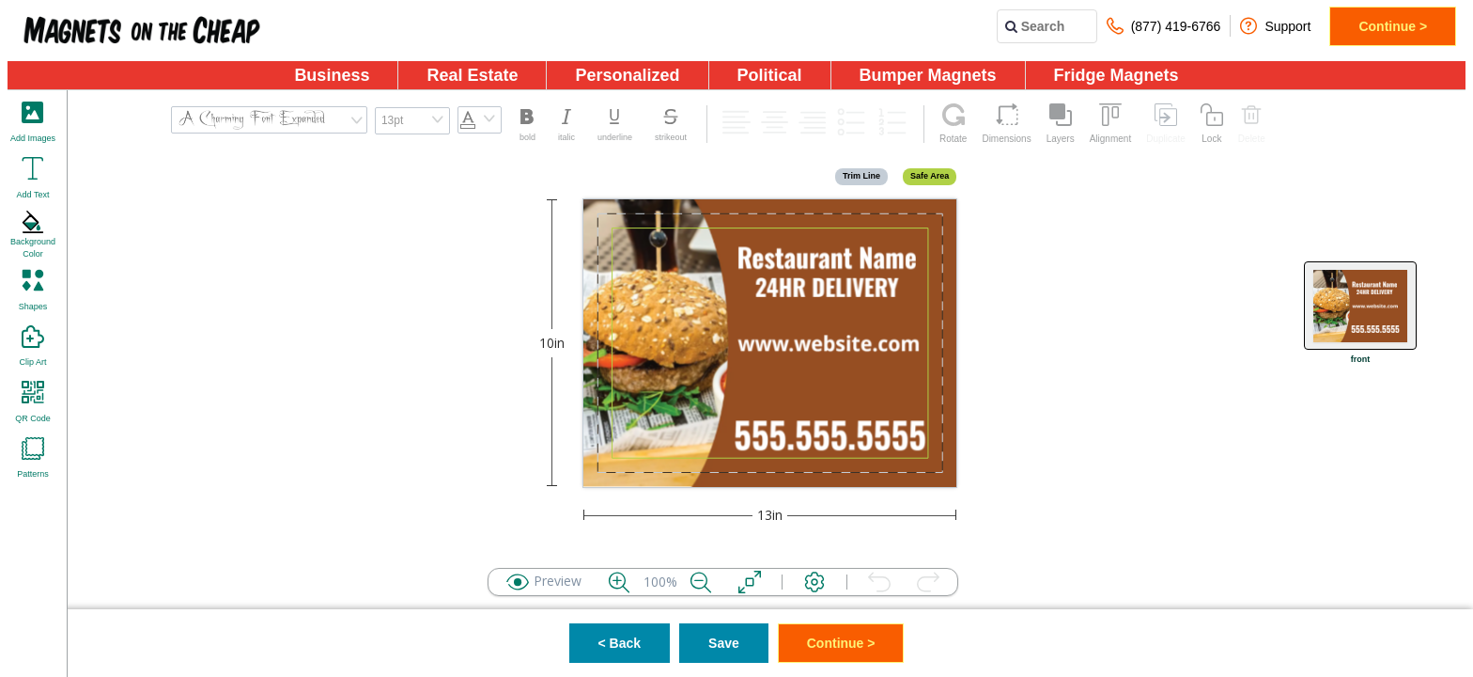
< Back (620, 643)
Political (769, 75)
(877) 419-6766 (1164, 26)
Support (1275, 26)
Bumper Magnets (928, 75)
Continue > (1392, 26)
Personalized (627, 75)
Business (331, 75)
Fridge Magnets (1116, 75)
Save (723, 643)
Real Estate (472, 75)
